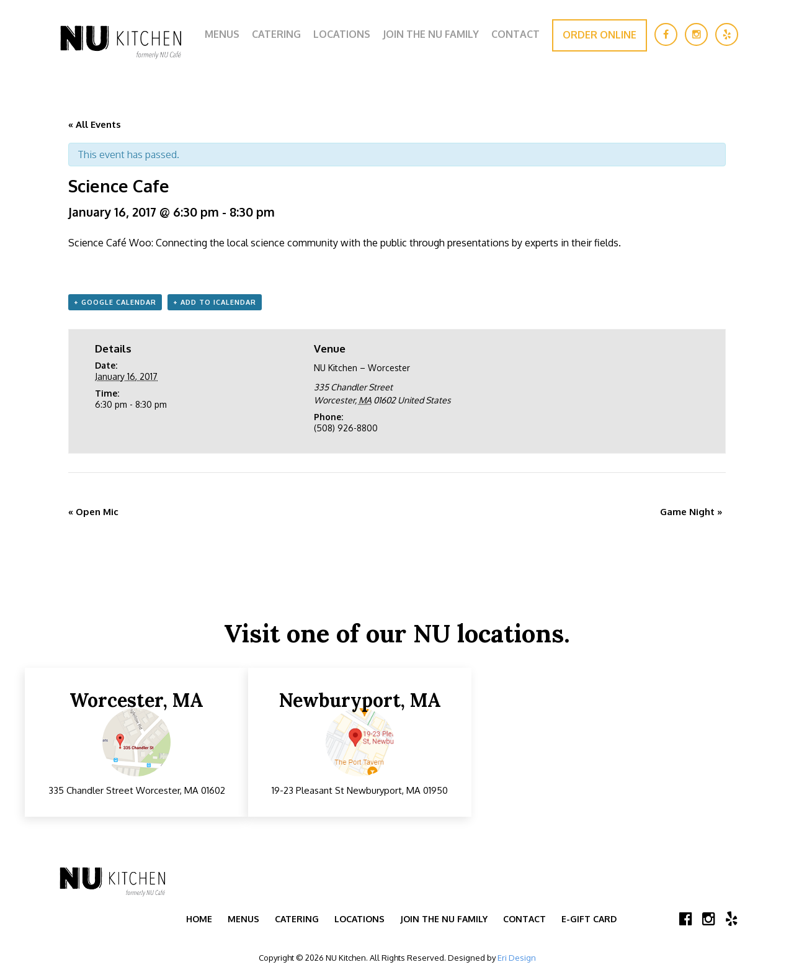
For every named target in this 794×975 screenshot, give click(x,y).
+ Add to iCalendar (214, 302)
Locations (341, 34)
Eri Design (516, 958)
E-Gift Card (589, 919)
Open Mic (93, 512)
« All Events (94, 124)
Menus (222, 34)
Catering (276, 34)
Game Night (691, 512)
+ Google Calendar (115, 302)
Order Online (599, 35)
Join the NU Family (431, 34)
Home (199, 919)
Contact (515, 34)
